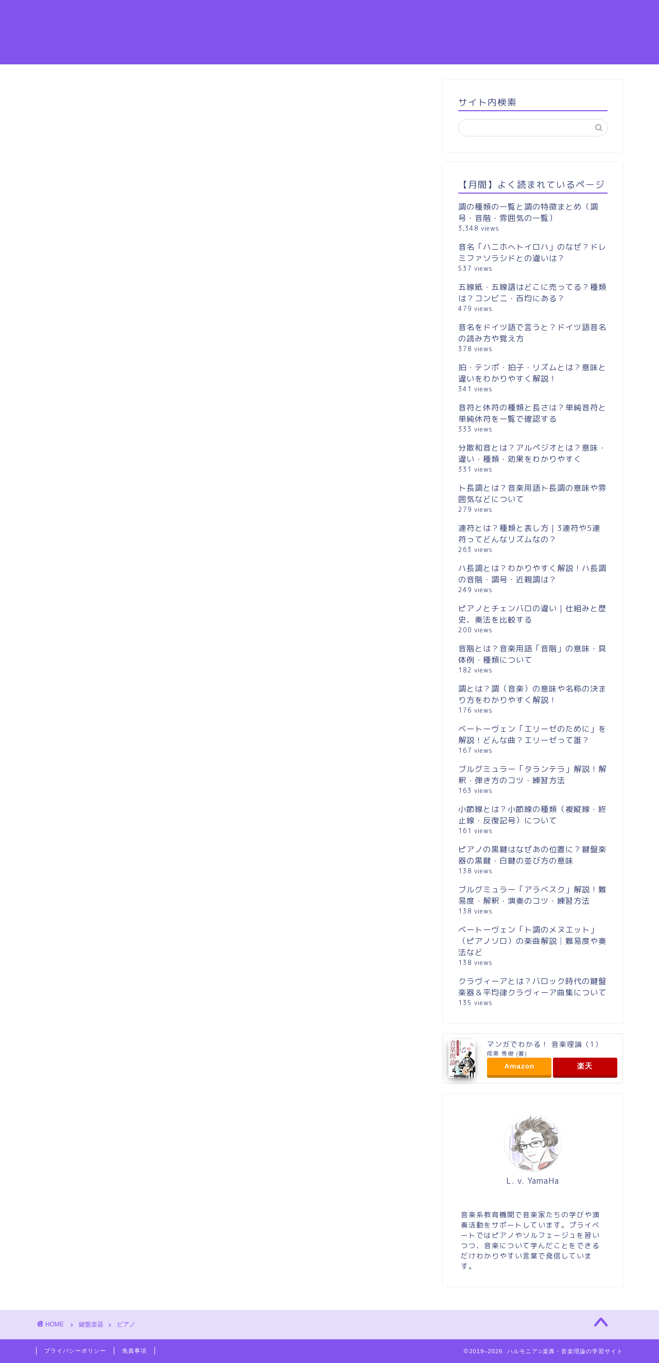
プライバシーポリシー (75, 1351)
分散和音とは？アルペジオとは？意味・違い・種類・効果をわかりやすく (532, 453)
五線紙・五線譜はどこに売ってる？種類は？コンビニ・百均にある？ (532, 293)
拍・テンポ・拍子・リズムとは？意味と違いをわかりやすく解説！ (532, 373)
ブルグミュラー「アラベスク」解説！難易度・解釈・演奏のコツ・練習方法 (532, 895)
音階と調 (527, 16)
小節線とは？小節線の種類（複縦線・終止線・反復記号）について (532, 815)
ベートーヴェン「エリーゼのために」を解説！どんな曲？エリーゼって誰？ (532, 734)
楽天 (585, 1066)
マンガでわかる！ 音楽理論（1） (544, 1044)
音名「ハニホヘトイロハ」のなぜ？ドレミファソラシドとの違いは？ (532, 252)
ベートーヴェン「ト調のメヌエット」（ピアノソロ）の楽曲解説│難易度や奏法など (532, 941)
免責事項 (134, 1351)
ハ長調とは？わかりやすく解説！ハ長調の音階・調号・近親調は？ (532, 574)
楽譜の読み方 (380, 16)
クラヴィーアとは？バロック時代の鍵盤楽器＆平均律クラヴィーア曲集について (532, 987)
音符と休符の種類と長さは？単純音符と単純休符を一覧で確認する (532, 413)
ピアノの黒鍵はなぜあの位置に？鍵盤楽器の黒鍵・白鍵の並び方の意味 (532, 855)
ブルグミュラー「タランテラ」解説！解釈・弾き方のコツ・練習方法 (532, 775)
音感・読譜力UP (458, 16)
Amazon (519, 1066)
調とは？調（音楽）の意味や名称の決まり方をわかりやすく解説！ (532, 694)
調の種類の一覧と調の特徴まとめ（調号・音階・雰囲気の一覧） (528, 212)
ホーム (580, 16)
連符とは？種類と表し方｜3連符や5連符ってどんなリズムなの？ (529, 534)
